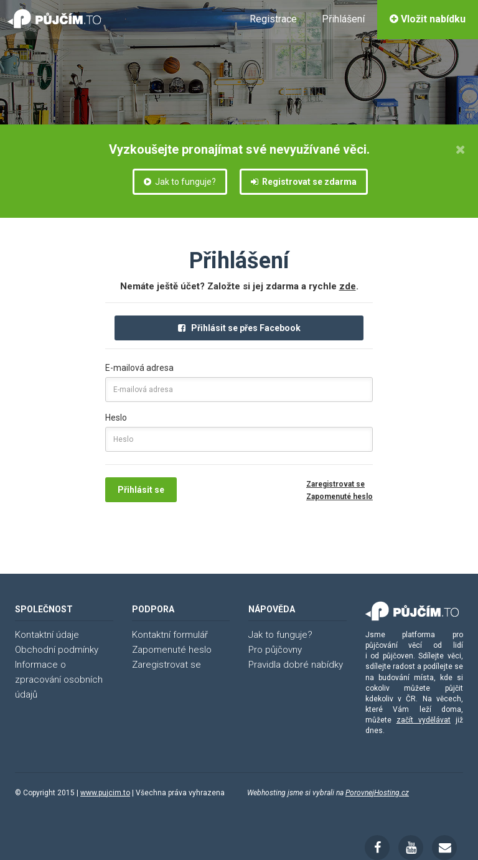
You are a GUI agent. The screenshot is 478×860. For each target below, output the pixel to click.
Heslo (116, 418)
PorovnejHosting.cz (377, 792)
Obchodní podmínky (56, 649)
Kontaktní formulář (170, 634)
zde (347, 286)
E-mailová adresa (139, 368)
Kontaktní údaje (47, 634)
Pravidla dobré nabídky (295, 664)
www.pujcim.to (105, 792)
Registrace (273, 19)
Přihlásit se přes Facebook (239, 328)
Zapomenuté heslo (339, 496)
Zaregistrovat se (335, 484)
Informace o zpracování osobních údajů (59, 679)
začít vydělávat (423, 720)
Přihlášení (343, 19)
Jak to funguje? (180, 182)
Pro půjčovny (275, 649)
